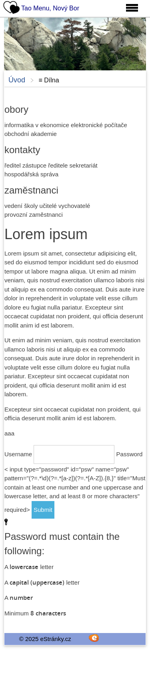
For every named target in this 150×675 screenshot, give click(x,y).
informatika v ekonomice (36, 125)
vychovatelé (74, 205)
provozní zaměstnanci (33, 214)
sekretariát (84, 165)
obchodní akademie (30, 133)
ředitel (12, 165)
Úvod (16, 80)
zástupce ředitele (45, 165)
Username (18, 454)
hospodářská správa (31, 174)
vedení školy (21, 205)
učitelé (48, 205)
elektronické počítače (99, 125)
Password (129, 454)
